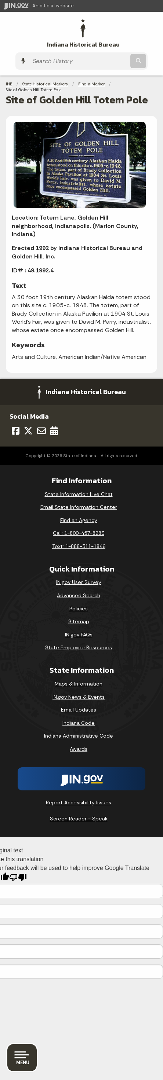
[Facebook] (15, 430)
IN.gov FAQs (79, 634)
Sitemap (78, 621)
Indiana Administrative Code (78, 735)
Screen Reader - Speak (79, 818)
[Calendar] (54, 430)
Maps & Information (78, 683)
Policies (78, 608)
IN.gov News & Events (78, 697)
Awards (78, 749)
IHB (9, 84)
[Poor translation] (18, 877)
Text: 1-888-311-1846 (78, 546)
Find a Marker (91, 84)
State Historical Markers (45, 84)
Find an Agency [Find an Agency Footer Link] (78, 520)
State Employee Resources (78, 647)
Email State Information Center (78, 507)
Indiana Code (78, 723)
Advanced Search (78, 595)
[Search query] (79, 61)
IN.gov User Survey (78, 582)
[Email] (41, 430)
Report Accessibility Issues (78, 802)
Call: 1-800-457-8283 (78, 533)
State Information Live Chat (79, 494)
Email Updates (78, 709)
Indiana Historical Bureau (83, 44)
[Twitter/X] (28, 430)
